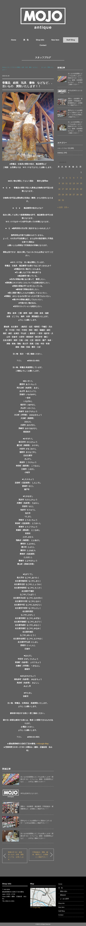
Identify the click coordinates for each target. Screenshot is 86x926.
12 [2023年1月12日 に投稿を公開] (70, 183)
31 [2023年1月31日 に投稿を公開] (63, 200)
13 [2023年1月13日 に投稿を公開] (74, 183)
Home (13, 40)
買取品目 (63, 895)
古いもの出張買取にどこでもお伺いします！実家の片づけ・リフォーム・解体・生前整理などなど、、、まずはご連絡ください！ (36, 779)
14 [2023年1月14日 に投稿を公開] (77, 183)
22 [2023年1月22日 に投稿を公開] (81, 189)
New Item (55, 40)
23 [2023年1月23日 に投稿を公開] (59, 195)
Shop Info (40, 40)
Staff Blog (70, 40)
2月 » (66, 207)
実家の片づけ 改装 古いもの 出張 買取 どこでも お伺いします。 (16, 855)
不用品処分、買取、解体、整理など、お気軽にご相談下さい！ (40, 854)
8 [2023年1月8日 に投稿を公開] (81, 178)
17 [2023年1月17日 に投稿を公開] (63, 189)
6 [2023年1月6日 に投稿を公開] (73, 178)
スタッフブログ (43, 57)
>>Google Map (42, 744)
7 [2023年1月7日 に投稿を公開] (77, 178)
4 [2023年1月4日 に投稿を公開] (66, 178)
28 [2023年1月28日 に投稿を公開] (77, 195)
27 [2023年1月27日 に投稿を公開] (74, 195)
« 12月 (60, 207)
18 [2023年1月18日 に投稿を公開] (67, 189)
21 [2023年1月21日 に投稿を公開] (77, 189)
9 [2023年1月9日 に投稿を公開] (59, 183)
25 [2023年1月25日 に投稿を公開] (67, 195)
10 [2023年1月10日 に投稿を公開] (63, 183)
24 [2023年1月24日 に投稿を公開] (63, 195)
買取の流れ (63, 891)
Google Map (36, 907)
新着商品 (60, 153)
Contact (43, 45)
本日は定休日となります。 (29, 793)
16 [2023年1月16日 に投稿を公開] (59, 189)
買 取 (26, 40)
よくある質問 (64, 899)
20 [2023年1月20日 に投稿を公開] (74, 189)
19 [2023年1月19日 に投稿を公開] (70, 189)
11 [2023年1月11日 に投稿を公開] (67, 183)
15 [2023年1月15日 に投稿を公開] (81, 183)
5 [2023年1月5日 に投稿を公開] (70, 178)
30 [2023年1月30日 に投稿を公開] (59, 200)
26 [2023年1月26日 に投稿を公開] (70, 195)
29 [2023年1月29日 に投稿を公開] (81, 195)
